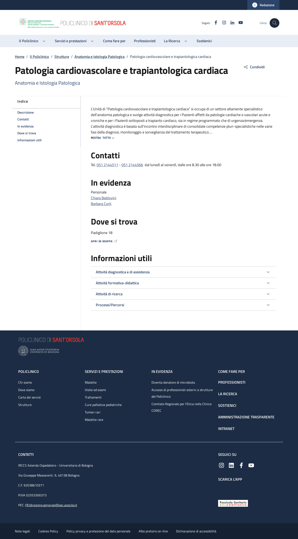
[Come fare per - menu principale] (114, 41)
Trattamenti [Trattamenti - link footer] (93, 397)
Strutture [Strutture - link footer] (25, 404)
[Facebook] (214, 23)
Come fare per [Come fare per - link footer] (231, 371)
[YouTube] (238, 23)
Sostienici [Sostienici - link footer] (227, 405)
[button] (263, 5)
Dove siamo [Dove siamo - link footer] (26, 389)
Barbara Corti (101, 203)
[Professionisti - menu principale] (145, 41)
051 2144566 (132, 165)
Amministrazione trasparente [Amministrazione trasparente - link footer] (246, 417)
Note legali (22, 531)
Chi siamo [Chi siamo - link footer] (25, 382)
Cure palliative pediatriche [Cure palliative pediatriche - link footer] (103, 404)
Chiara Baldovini (103, 198)
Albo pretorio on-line (153, 531)
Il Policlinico (39, 56)
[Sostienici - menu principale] (204, 41)
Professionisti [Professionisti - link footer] (231, 382)
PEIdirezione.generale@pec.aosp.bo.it (51, 505)
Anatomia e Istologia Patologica (99, 56)
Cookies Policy (48, 531)
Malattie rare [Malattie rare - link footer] (94, 419)
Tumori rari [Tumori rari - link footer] (92, 412)
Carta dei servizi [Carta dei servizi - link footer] (29, 397)
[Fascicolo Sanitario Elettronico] (233, 503)
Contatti (26, 454)
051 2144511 (107, 165)
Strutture (61, 56)
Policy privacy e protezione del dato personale (98, 531)
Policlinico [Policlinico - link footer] (28, 371)
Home (19, 56)
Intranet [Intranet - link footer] (226, 428)
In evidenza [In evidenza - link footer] (162, 371)
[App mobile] (221, 489)
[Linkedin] (230, 23)
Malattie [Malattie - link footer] (91, 382)
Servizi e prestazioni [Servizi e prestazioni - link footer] (104, 371)
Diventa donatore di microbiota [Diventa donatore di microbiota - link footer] (173, 382)
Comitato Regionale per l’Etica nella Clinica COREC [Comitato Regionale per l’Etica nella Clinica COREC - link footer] (181, 407)
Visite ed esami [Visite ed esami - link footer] (95, 389)
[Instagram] (222, 23)
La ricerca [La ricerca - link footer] (227, 394)
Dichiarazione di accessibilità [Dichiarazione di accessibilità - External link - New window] (196, 531)
